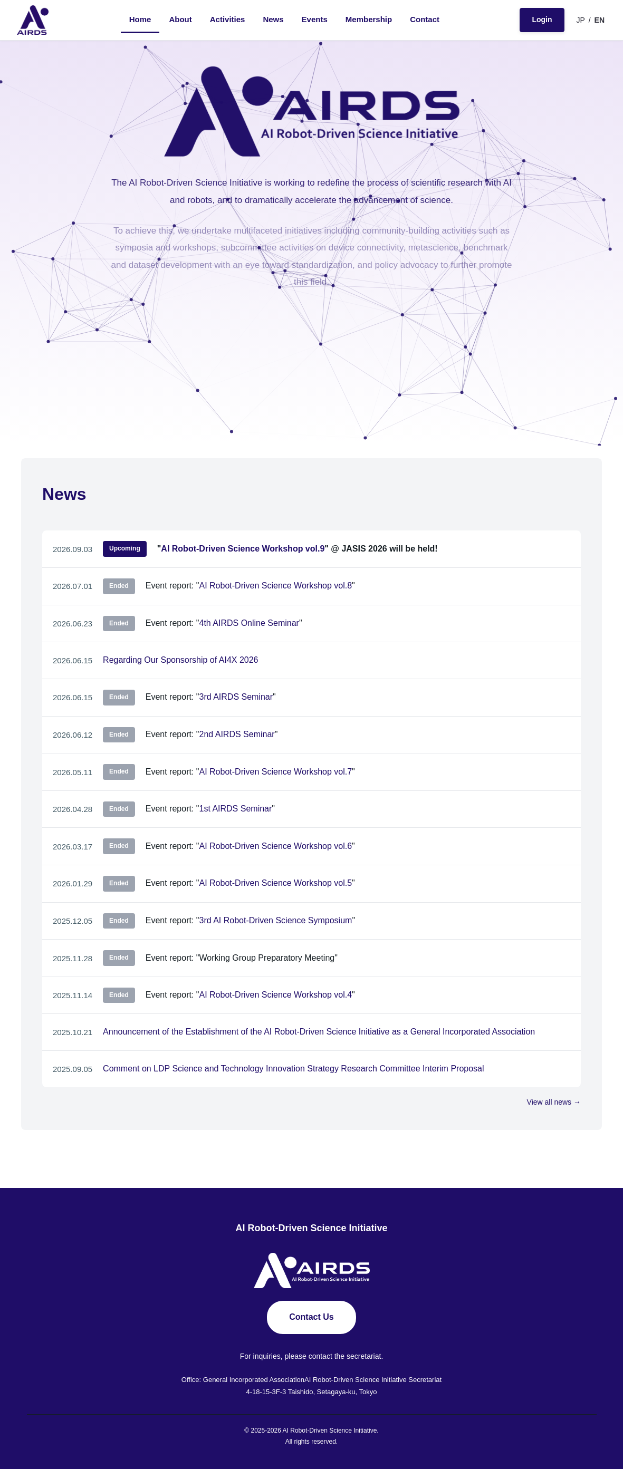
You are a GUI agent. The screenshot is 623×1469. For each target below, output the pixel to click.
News (273, 19)
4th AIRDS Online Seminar (249, 622)
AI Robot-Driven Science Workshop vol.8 (275, 585)
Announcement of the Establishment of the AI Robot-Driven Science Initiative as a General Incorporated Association (319, 1031)
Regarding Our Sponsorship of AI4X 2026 (180, 659)
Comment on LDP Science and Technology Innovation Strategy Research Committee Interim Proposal (293, 1068)
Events (315, 19)
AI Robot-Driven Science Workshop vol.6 (275, 846)
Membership (369, 19)
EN (600, 20)
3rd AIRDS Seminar (236, 696)
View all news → (554, 1102)
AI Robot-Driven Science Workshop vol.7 (275, 771)
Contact (424, 19)
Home (140, 19)
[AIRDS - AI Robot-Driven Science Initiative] (33, 20)
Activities (227, 19)
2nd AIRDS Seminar (236, 734)
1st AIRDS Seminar (235, 808)
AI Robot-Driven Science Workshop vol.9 (242, 548)
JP (581, 20)
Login (542, 19)
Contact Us (311, 1316)
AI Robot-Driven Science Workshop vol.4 (275, 994)
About (180, 19)
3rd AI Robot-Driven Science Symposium (275, 920)
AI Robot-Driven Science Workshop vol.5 (275, 882)
